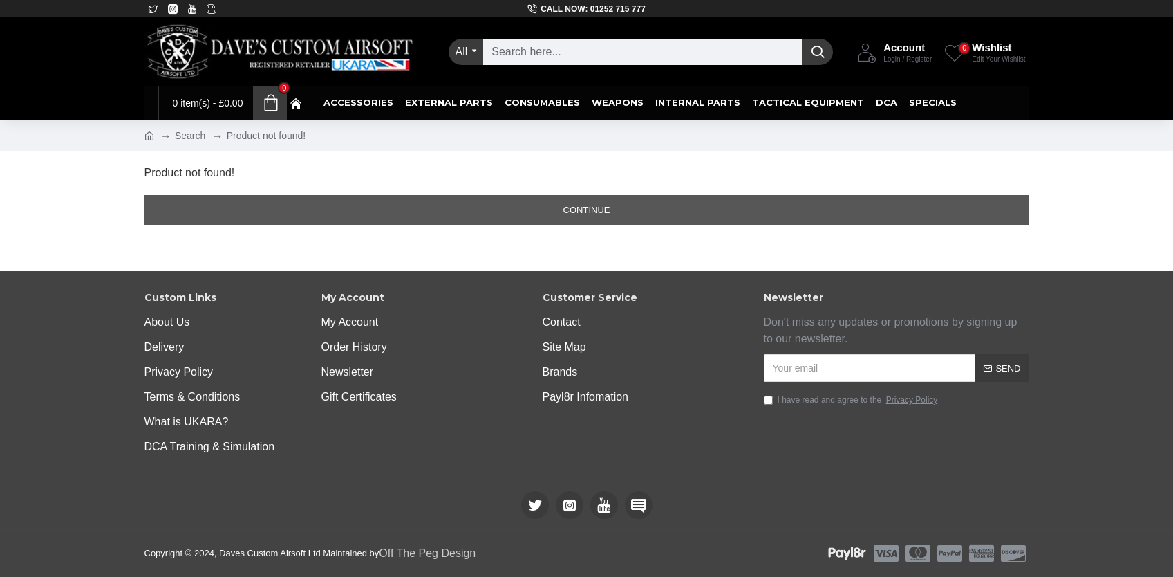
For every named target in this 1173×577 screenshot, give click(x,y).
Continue (586, 210)
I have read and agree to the (852, 400)
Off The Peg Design (427, 553)
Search (190, 135)
